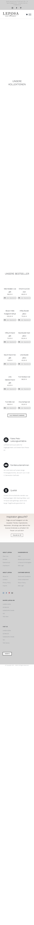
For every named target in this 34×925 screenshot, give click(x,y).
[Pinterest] (9, 593)
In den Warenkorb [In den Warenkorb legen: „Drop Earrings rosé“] (25, 408)
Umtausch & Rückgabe (24, 562)
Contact (5, 579)
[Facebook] (6, 593)
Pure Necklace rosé (24, 377)
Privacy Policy (7, 582)
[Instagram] (3, 593)
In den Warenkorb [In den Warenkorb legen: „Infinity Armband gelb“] (11, 342)
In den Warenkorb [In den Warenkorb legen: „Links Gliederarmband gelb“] (11, 389)
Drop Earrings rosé (24, 402)
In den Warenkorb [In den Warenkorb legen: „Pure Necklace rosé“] (25, 389)
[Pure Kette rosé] (10, 396)
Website (7, 653)
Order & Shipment (23, 579)
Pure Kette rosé (9, 402)
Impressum (6, 565)
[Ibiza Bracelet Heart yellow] (24, 327)
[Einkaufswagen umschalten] (27, 14)
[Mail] (12, 593)
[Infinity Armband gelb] (10, 327)
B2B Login (21, 565)
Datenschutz (6, 562)
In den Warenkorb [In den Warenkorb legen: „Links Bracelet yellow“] (25, 364)
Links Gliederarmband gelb (10, 380)
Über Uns (5, 556)
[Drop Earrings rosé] (24, 396)
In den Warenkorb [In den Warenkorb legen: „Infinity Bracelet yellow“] (25, 320)
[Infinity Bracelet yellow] (24, 305)
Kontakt (5, 559)
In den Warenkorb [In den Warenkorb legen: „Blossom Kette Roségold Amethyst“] (11, 320)
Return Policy (22, 582)
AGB (19, 556)
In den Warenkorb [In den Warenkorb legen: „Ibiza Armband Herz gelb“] (11, 364)
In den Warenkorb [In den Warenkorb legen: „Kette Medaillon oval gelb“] (11, 298)
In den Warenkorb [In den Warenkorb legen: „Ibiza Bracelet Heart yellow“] (25, 342)
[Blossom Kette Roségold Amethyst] (10, 305)
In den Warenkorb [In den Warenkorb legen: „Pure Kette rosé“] (11, 408)
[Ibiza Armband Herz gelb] (10, 349)
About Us (5, 576)
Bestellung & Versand (24, 559)
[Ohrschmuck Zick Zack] (24, 283)
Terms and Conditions (24, 576)
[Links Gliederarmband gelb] (10, 371)
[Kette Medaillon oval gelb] (10, 283)
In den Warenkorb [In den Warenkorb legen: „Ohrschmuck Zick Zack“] (25, 298)
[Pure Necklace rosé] (24, 371)
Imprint (5, 585)
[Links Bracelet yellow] (24, 349)
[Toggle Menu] (30, 14)
